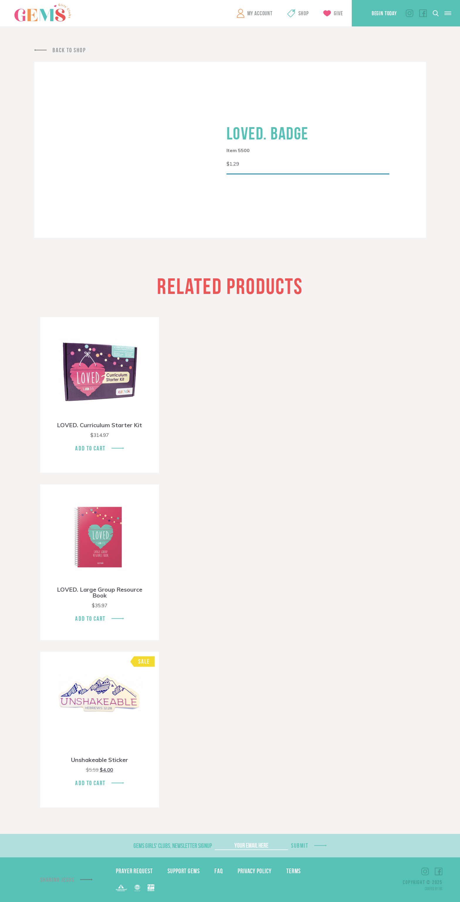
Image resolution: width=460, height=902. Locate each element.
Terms (293, 870)
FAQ (218, 870)
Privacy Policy (255, 870)
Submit (300, 845)
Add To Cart (90, 448)
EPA (151, 887)
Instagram (409, 13)
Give (338, 13)
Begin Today (384, 13)
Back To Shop (69, 50)
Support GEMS (184, 870)
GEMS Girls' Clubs (42, 12)
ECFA (137, 887)
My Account (260, 13)
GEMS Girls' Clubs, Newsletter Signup (172, 845)
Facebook (423, 13)
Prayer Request (134, 870)
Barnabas (121, 887)
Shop (303, 13)
